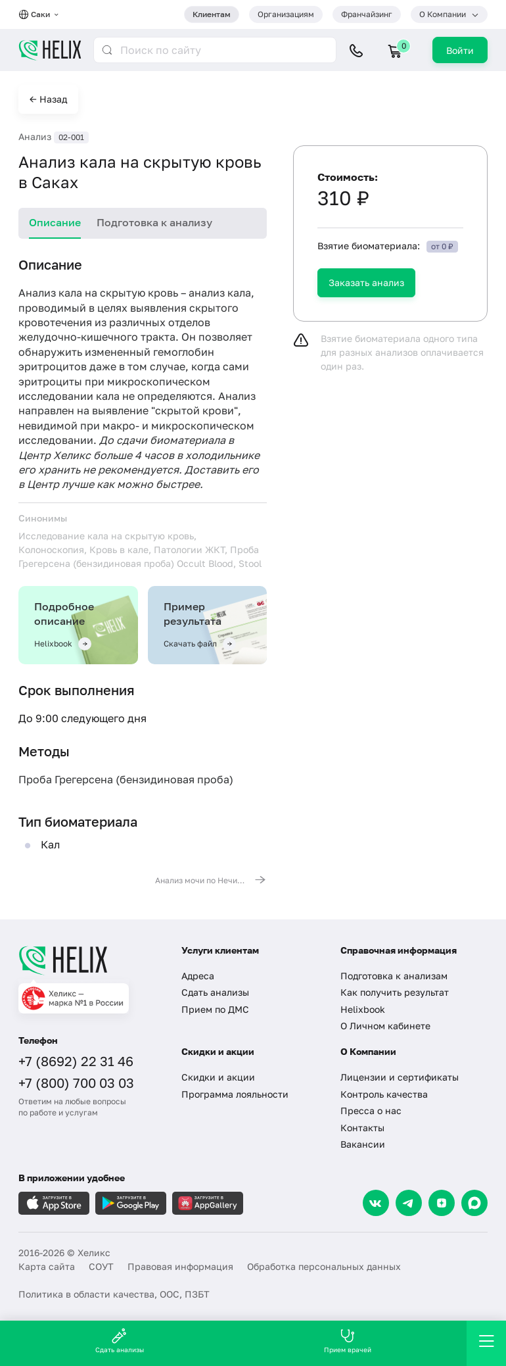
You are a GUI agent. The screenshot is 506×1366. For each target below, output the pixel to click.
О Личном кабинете (385, 1025)
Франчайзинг (366, 14)
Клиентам (212, 14)
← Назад (48, 99)
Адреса (197, 975)
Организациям (286, 14)
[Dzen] (441, 1203)
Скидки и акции (218, 1077)
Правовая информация (180, 1266)
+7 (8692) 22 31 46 (75, 1061)
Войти (460, 50)
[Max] (474, 1203)
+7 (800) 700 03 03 (76, 1082)
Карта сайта (46, 1266)
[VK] (376, 1203)
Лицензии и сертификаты (399, 1077)
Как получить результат (394, 992)
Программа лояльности (234, 1094)
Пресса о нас (371, 1110)
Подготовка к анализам (394, 975)
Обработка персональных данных (324, 1266)
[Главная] (90, 960)
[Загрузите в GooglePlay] (130, 1203)
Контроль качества (384, 1094)
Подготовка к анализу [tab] (154, 222)
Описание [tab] (55, 222)
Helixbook (362, 1009)
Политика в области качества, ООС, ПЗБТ (114, 1294)
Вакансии (362, 1144)
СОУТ (101, 1266)
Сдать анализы (215, 992)
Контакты (362, 1127)
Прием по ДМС (215, 1009)
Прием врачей (347, 1341)
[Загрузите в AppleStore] (53, 1203)
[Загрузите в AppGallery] (207, 1203)
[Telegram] (409, 1203)
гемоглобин (183, 351)
